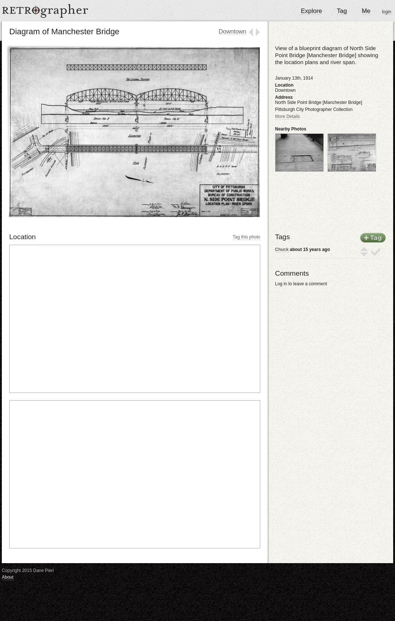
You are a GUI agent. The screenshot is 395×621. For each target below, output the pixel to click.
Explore (311, 10)
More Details (287, 116)
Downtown (232, 31)
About (7, 577)
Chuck (282, 249)
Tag (342, 10)
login (386, 11)
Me (366, 10)
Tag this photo (246, 237)
